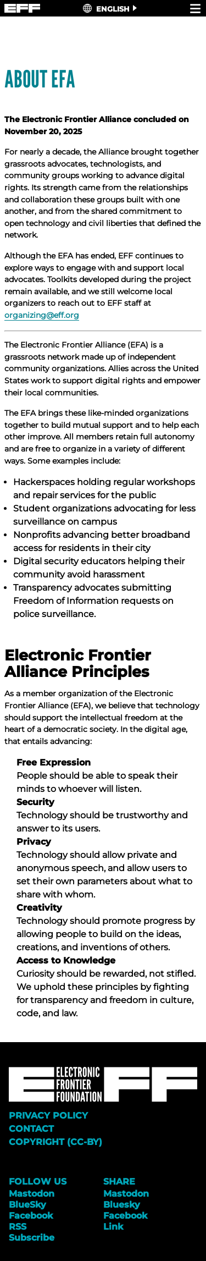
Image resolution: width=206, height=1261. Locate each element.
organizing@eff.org (41, 315)
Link (113, 1226)
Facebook (31, 1215)
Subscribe (31, 1237)
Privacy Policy (48, 1115)
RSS (17, 1226)
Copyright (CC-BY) (55, 1142)
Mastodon (31, 1193)
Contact (31, 1129)
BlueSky (27, 1204)
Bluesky (121, 1204)
